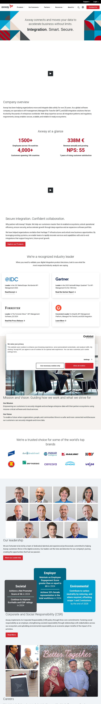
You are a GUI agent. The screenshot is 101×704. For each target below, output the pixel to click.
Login (96, 1)
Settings (87, 359)
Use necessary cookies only (50, 366)
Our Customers (34, 7)
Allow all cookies (79, 366)
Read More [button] (12, 635)
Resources (58, 7)
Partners (47, 7)
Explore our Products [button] (15, 244)
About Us (71, 7)
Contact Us (93, 7)
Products (20, 7)
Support (86, 1)
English (83, 7)
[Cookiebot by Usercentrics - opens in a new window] (84, 336)
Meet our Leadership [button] (13, 558)
